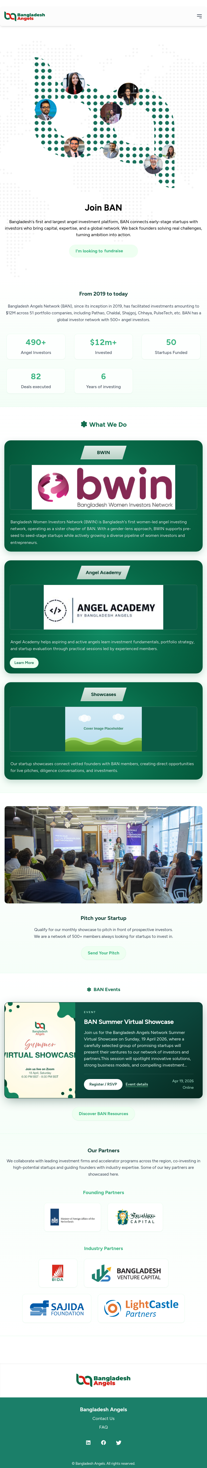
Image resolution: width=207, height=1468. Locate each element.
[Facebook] (103, 1442)
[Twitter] (118, 1442)
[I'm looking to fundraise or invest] (103, 251)
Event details (137, 1084)
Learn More (24, 662)
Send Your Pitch (103, 953)
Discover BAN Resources (103, 1113)
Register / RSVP (103, 1084)
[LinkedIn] (88, 1442)
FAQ (103, 1427)
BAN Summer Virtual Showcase (129, 1022)
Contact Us (103, 1418)
